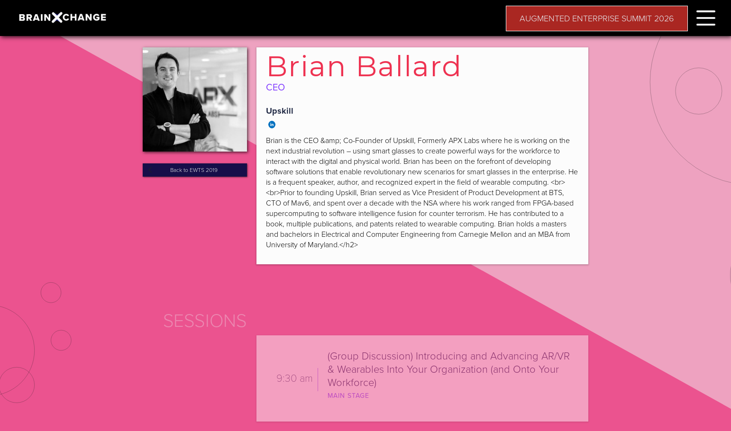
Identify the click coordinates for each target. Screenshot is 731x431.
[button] (706, 16)
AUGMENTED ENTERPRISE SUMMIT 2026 (597, 18)
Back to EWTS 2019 (194, 170)
